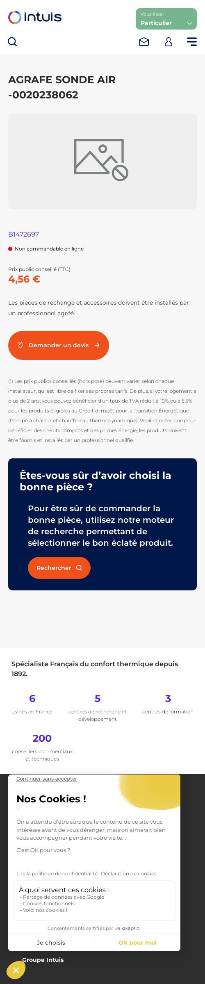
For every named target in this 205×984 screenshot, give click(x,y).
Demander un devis (58, 345)
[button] (166, 19)
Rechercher (59, 568)
